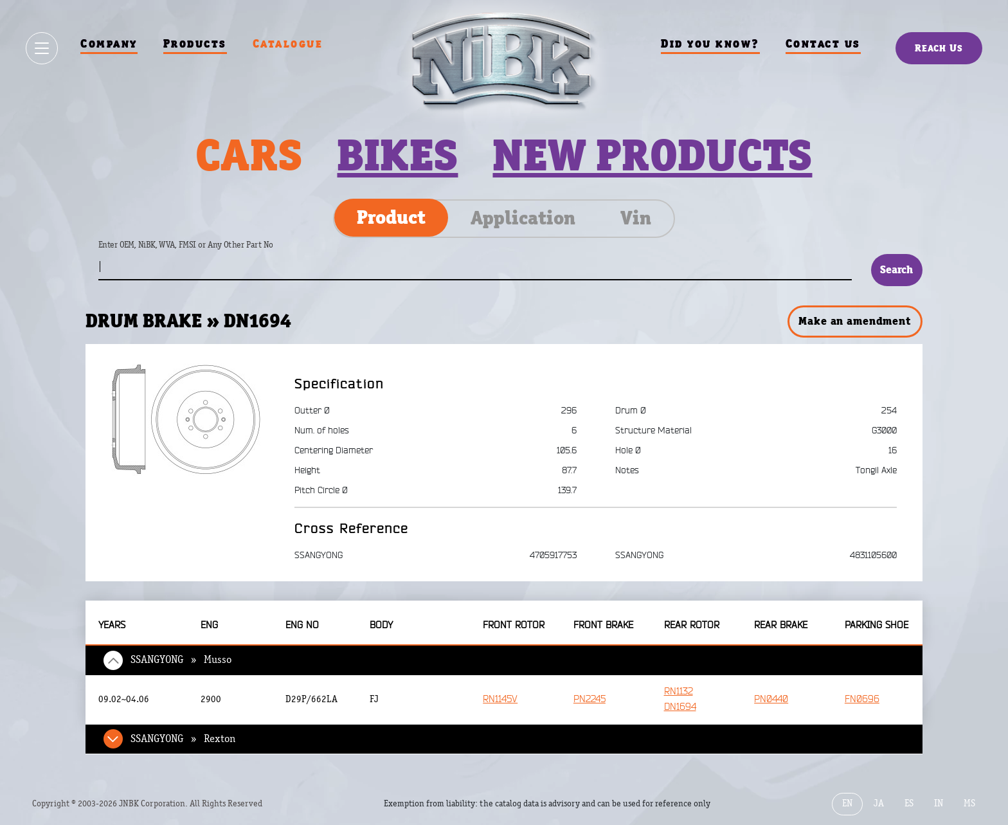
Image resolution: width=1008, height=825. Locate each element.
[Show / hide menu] (42, 48)
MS (969, 803)
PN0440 (771, 699)
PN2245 (589, 699)
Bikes (397, 155)
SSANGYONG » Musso (180, 659)
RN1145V (500, 699)
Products (195, 43)
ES (909, 803)
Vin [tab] (635, 218)
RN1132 (678, 691)
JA (879, 803)
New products (652, 155)
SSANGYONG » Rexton (182, 738)
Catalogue (288, 43)
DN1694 (680, 707)
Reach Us (939, 48)
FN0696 (862, 699)
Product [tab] (391, 217)
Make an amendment (854, 321)
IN (938, 803)
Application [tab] (523, 218)
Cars (248, 155)
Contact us (823, 43)
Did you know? (710, 43)
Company (109, 43)
